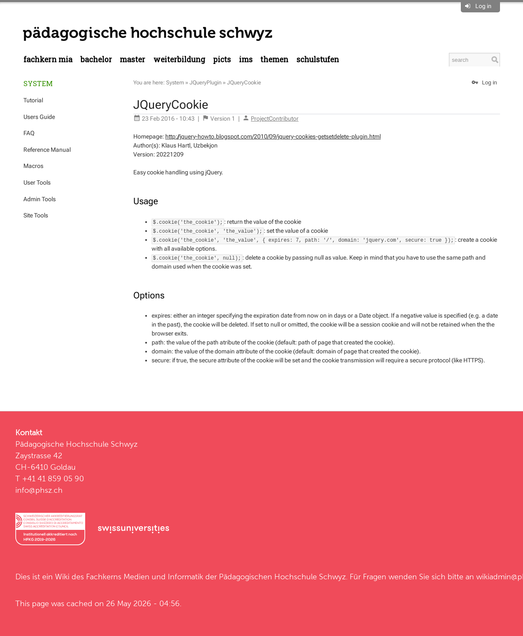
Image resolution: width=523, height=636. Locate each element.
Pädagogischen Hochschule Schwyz (282, 576)
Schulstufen (317, 59)
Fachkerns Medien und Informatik (144, 576)
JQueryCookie (244, 82)
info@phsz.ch (39, 490)
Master (132, 59)
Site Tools (35, 215)
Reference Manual (47, 149)
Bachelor (96, 59)
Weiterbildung (179, 59)
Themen (274, 59)
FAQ (28, 133)
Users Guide (39, 116)
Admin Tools (39, 199)
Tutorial (33, 100)
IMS (246, 59)
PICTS (222, 59)
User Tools (37, 182)
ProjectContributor (275, 118)
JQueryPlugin (205, 82)
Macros (33, 165)
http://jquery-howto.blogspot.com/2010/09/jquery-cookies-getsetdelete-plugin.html (273, 136)
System (38, 83)
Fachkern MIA (47, 59)
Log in (483, 6)
